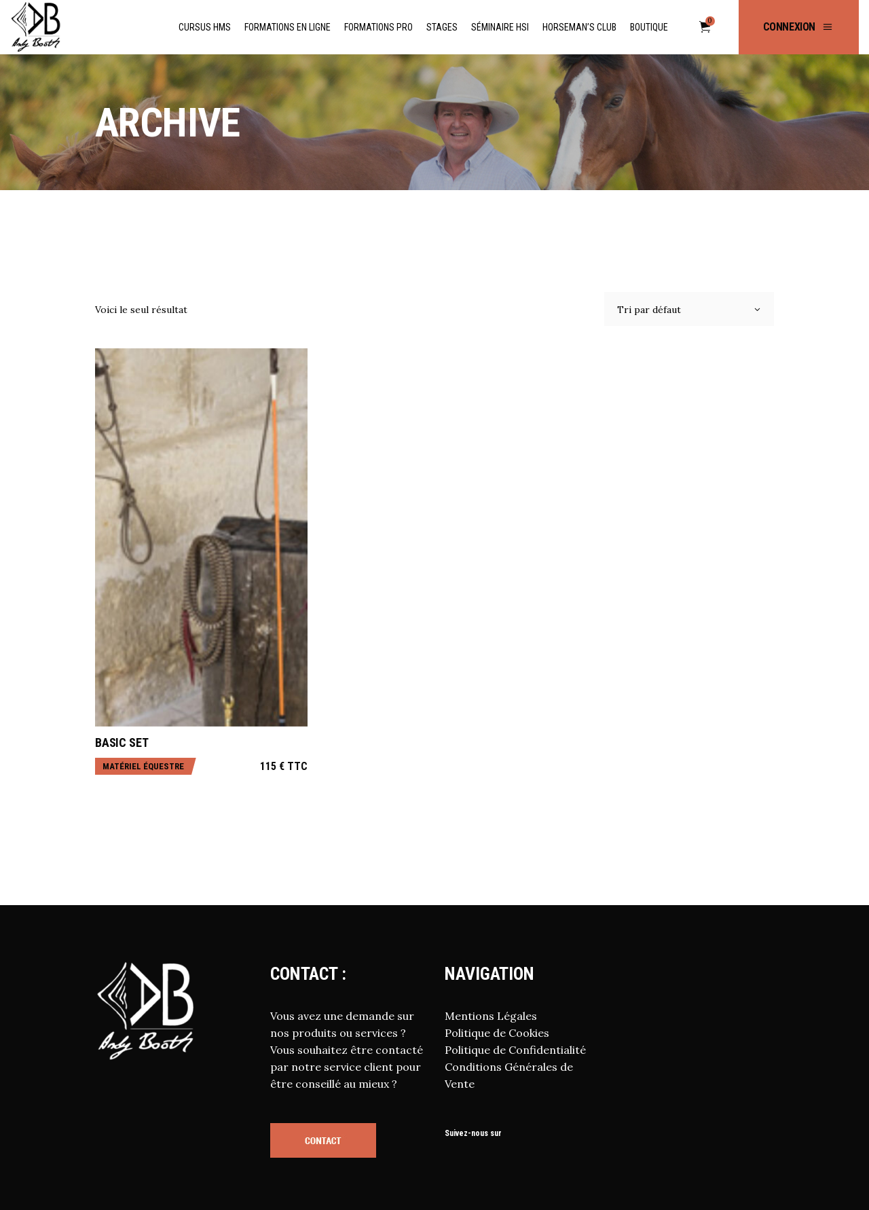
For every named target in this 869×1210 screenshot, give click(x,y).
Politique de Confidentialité (515, 1050)
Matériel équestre (143, 766)
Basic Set (121, 742)
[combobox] (689, 309)
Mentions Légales (491, 1016)
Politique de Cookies (497, 1033)
